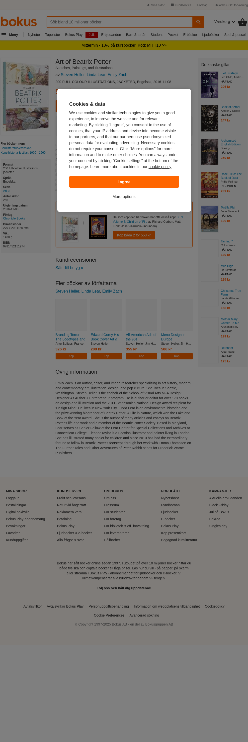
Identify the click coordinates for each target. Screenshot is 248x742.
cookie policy (160, 167)
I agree (124, 182)
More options (124, 197)
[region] (124, 150)
